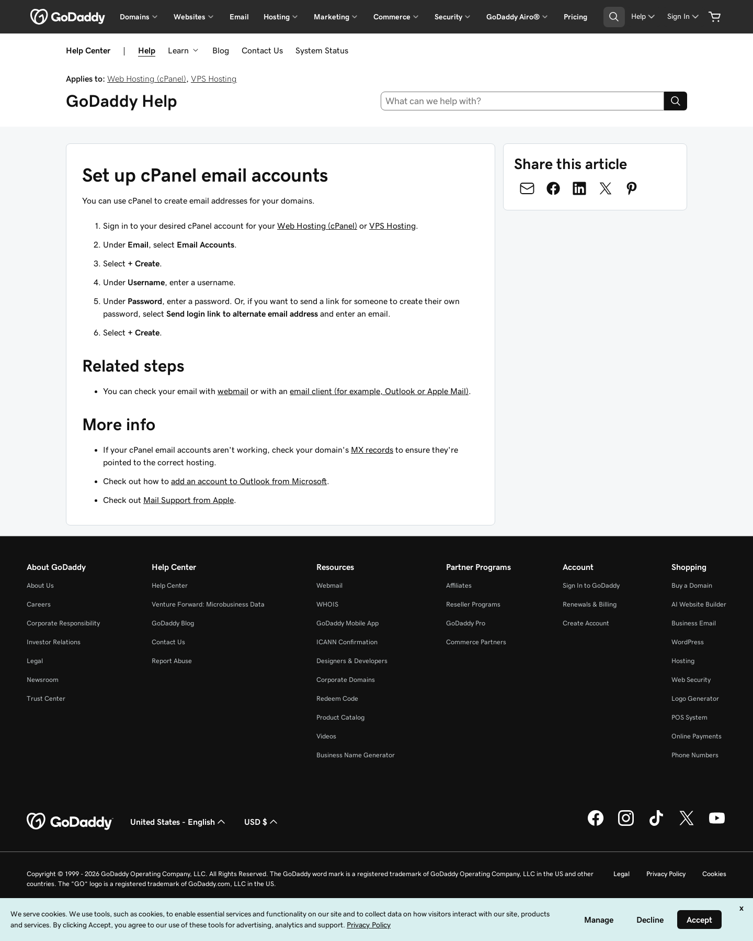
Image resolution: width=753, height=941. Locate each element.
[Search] (675, 101)
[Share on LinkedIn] (579, 188)
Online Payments (696, 736)
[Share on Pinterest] (632, 188)
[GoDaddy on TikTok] (656, 824)
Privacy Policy (666, 873)
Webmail (329, 585)
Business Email (693, 623)
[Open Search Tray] (614, 17)
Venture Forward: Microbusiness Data (208, 604)
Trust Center (46, 698)
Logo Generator (695, 698)
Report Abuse (172, 660)
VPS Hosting (214, 78)
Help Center (170, 585)
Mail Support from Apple (188, 500)
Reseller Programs (473, 604)
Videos (326, 736)
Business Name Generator (355, 755)
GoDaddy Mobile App (347, 623)
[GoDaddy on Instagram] (626, 824)
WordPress (687, 641)
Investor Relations (54, 641)
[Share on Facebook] (553, 188)
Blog (220, 50)
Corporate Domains (345, 679)
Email (239, 16)
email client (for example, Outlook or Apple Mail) (379, 391)
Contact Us (262, 50)
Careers (39, 604)
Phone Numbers (694, 755)
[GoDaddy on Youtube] (717, 824)
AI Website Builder (698, 604)
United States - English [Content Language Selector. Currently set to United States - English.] (178, 821)
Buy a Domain (691, 585)
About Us (40, 585)
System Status (321, 50)
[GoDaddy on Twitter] (686, 824)
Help (146, 50)
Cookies (714, 873)
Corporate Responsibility (63, 623)
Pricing (575, 16)
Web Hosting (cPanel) (146, 78)
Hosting (682, 660)
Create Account (586, 623)
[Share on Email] (527, 188)
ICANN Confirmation (347, 641)
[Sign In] (684, 16)
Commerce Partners (476, 641)
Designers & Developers (351, 660)
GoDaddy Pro (465, 623)
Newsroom (43, 679)
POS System (689, 717)
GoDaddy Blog (173, 623)
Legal (35, 660)
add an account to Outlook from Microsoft (249, 481)
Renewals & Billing (590, 604)
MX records (372, 449)
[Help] (644, 16)
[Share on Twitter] (605, 188)
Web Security (691, 679)
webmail (233, 391)
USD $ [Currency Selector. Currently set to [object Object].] (262, 821)
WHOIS (327, 604)
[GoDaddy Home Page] (70, 822)
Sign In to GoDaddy (591, 585)
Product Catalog (340, 717)
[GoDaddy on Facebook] (595, 824)
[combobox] (522, 101)
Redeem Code (337, 698)
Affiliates (459, 585)
